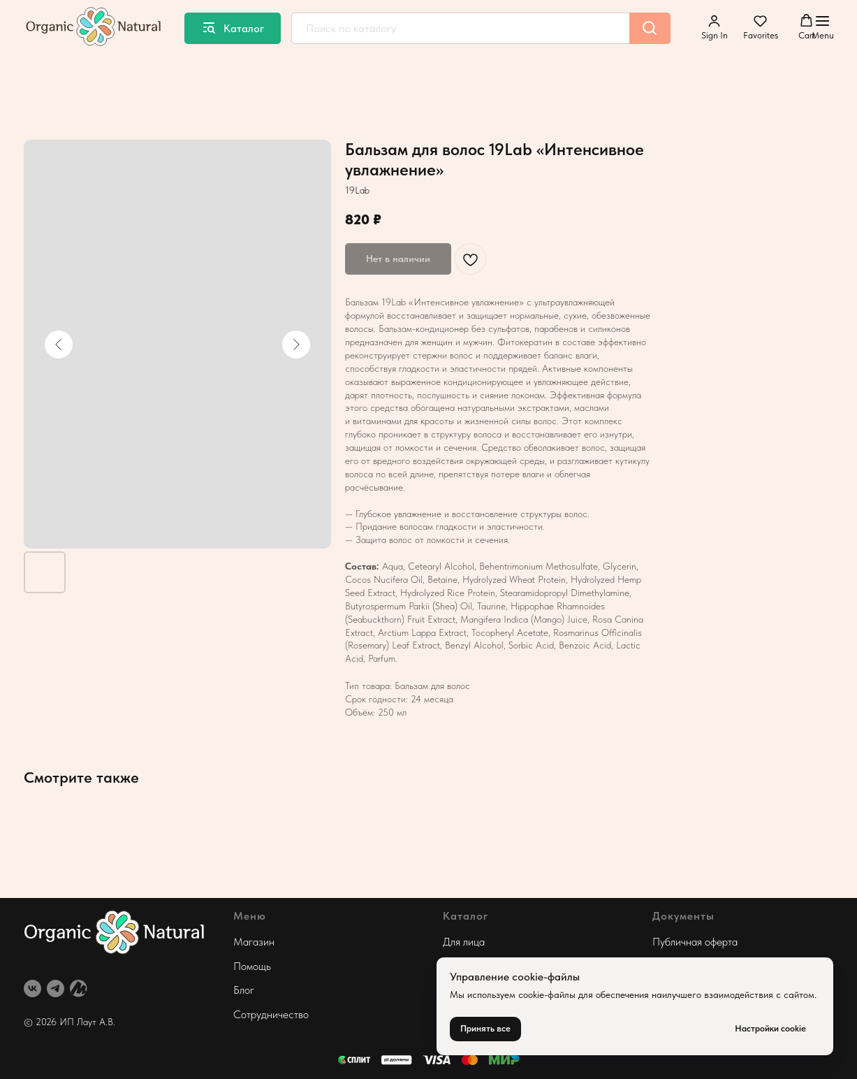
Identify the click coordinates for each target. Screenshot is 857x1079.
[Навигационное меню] (823, 28)
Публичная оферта (695, 941)
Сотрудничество (271, 1014)
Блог (243, 990)
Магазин (253, 941)
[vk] (32, 988)
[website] (78, 988)
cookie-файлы (547, 994)
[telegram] (55, 988)
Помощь (252, 966)
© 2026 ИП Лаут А (64, 1021)
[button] (714, 27)
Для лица (464, 941)
